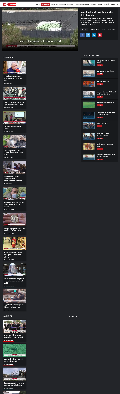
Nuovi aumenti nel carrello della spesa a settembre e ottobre (14, 243)
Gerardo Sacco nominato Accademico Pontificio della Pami (14, 77)
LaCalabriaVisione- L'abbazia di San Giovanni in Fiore (106, 93)
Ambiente (54, 4)
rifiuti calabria (95, 29)
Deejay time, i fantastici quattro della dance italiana (106, 114)
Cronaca (62, 4)
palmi (103, 29)
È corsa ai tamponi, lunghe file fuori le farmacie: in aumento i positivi (13, 268)
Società (106, 4)
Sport (113, 4)
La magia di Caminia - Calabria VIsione (106, 61)
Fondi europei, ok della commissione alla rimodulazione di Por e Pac (14, 172)
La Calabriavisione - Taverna (105, 102)
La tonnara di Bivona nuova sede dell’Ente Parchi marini (14, 322)
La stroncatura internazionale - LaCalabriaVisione (106, 155)
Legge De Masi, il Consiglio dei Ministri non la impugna (13, 292)
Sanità (100, 4)
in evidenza (111, 29)
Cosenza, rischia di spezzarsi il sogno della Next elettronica (13, 100)
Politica (93, 4)
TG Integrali (45, 4)
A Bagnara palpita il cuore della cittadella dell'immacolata (13, 220)
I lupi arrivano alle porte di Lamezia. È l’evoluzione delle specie (13, 146)
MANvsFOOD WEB (102, 123)
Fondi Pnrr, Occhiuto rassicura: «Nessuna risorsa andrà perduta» (14, 196)
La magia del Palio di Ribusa (105, 71)
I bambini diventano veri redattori (14, 123)
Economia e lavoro (82, 4)
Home (38, 4)
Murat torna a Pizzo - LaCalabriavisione (103, 135)
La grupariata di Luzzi (103, 81)
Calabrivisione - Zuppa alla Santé (105, 145)
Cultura (70, 4)
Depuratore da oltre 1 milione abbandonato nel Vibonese (13, 369)
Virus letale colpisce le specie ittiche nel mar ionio (13, 345)
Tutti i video (73, 302)
